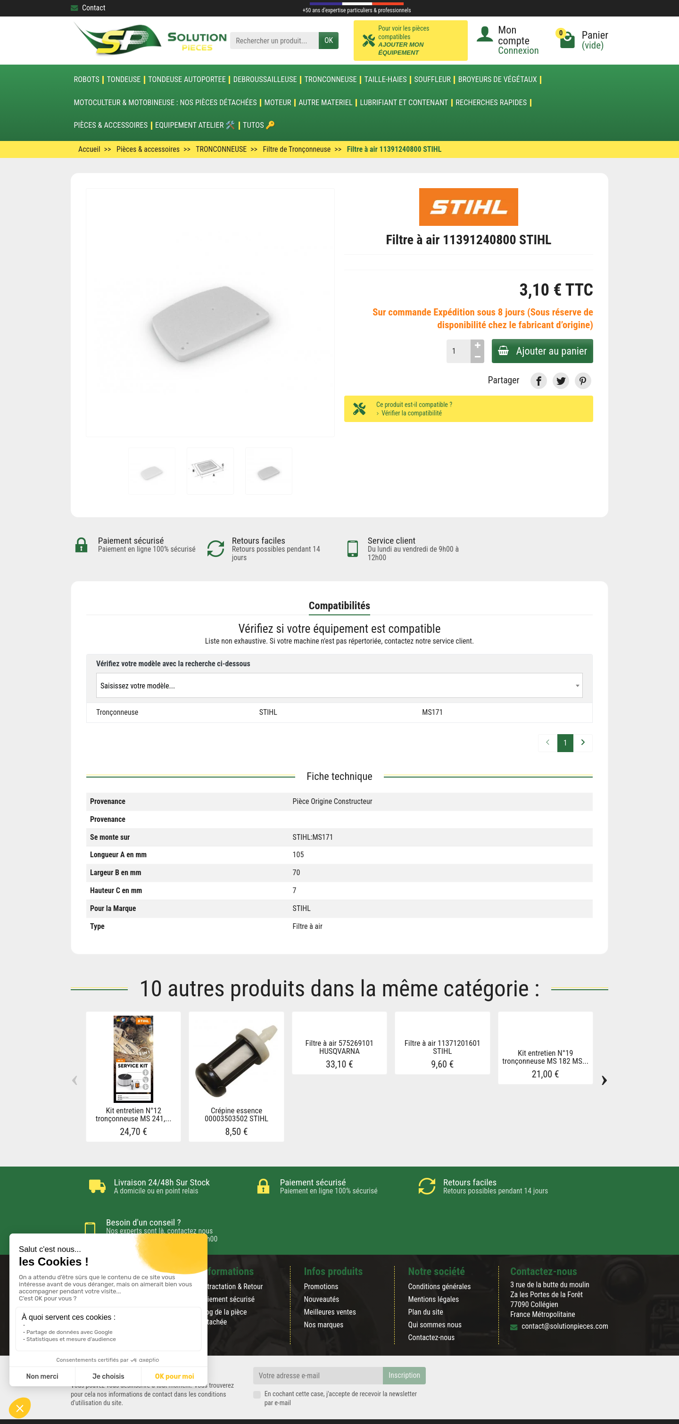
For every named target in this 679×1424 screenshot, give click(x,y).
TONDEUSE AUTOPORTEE (187, 79)
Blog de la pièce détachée (223, 1293)
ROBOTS (86, 79)
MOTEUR (278, 103)
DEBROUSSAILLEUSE (265, 79)
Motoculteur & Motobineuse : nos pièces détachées (165, 103)
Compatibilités (339, 605)
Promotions (321, 1263)
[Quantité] (455, 351)
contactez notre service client (428, 641)
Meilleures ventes (330, 1288)
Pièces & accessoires (111, 125)
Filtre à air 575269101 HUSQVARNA (340, 1047)
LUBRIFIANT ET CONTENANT (404, 103)
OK (328, 40)
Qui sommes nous (435, 1301)
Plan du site (425, 1288)
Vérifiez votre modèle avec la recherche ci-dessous (173, 663)
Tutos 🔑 (259, 125)
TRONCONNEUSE (331, 79)
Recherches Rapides (491, 103)
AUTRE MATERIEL (325, 103)
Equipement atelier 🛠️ (195, 125)
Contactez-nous (431, 1314)
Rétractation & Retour (231, 1263)
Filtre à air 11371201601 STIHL (442, 1047)
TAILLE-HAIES (385, 79)
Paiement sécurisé (227, 1276)
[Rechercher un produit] (274, 41)
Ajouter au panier (541, 351)
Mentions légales (433, 1276)
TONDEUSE (124, 79)
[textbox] (339, 685)
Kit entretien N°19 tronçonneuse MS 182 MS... (545, 1057)
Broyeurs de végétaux (497, 79)
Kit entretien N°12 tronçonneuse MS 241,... (134, 1114)
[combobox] (339, 685)
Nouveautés (321, 1276)
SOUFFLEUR (432, 79)
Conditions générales (439, 1263)
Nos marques (323, 1301)
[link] (538, 381)
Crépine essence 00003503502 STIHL (236, 1114)
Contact (88, 7)
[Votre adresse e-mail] (318, 1352)
